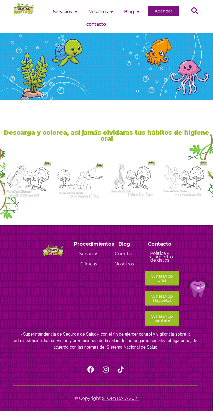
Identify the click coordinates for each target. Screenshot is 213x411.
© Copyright (106, 398)
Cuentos (124, 253)
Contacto (159, 244)
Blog (131, 12)
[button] (163, 11)
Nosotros (100, 12)
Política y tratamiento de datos (160, 257)
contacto (96, 24)
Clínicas (88, 263)
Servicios (65, 12)
